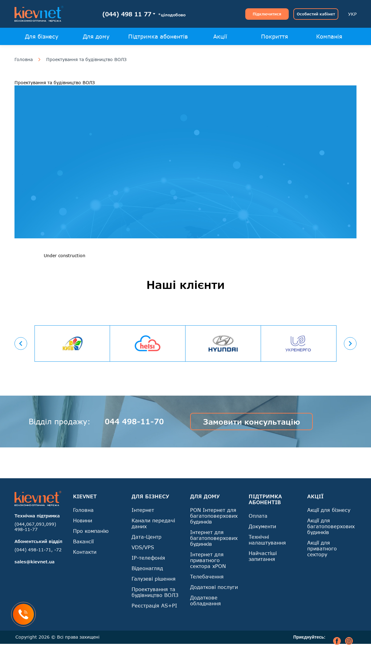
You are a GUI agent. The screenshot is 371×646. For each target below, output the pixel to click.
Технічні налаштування (267, 539)
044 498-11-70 (134, 421)
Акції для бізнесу (328, 510)
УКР (352, 14)
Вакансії (83, 541)
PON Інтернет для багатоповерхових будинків (214, 516)
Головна (23, 59)
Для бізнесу (42, 36)
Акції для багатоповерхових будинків (331, 526)
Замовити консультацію (251, 421)
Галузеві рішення (154, 579)
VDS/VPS (143, 547)
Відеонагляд (147, 568)
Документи (262, 526)
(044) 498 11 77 (126, 14)
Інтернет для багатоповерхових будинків (214, 538)
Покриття (274, 36)
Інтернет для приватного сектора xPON (208, 560)
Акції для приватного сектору (322, 548)
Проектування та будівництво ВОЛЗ (86, 59)
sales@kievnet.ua (34, 561)
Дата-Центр (146, 537)
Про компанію (90, 531)
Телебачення (207, 576)
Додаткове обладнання (205, 600)
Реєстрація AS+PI (154, 605)
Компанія (329, 36)
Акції (220, 36)
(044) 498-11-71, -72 (38, 549)
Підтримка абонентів (158, 36)
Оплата (258, 516)
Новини (82, 520)
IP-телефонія (148, 558)
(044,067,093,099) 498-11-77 (35, 526)
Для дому (96, 36)
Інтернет (143, 510)
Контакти (84, 552)
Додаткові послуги (214, 587)
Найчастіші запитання (263, 556)
